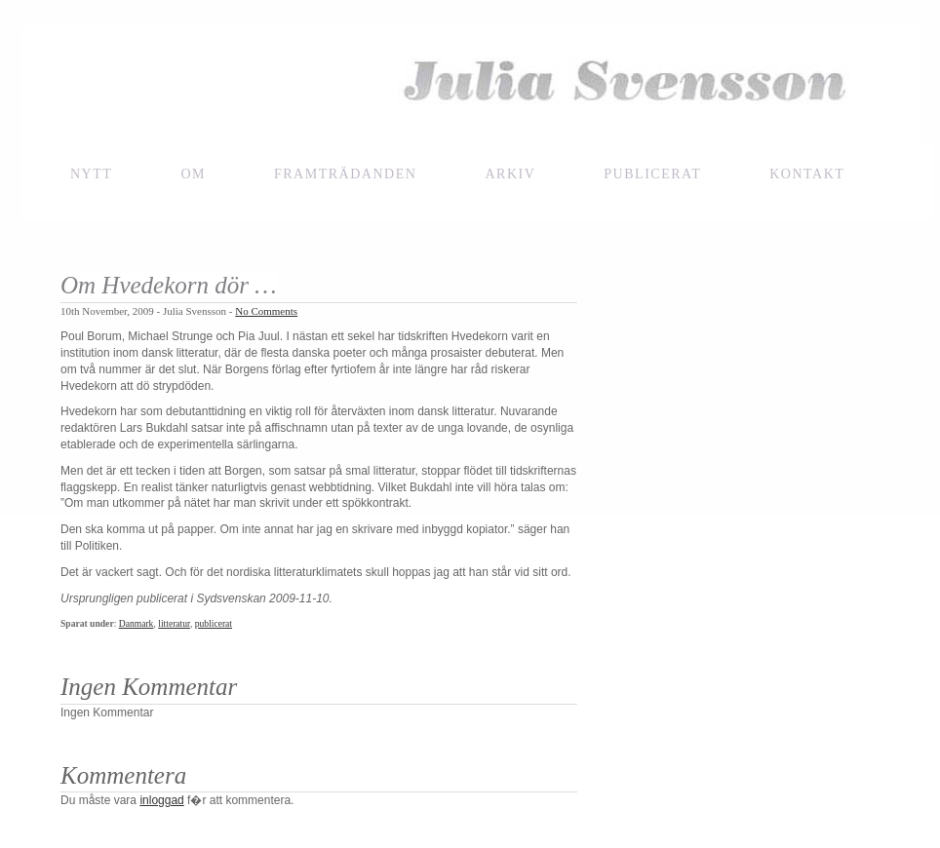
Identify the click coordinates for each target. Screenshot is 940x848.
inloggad (161, 800)
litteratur (174, 623)
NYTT (91, 174)
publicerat (213, 623)
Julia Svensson (470, 84)
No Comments (266, 311)
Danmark (136, 623)
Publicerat (652, 174)
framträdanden (345, 174)
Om (193, 174)
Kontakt (806, 174)
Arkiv (510, 174)
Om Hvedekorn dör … (168, 285)
